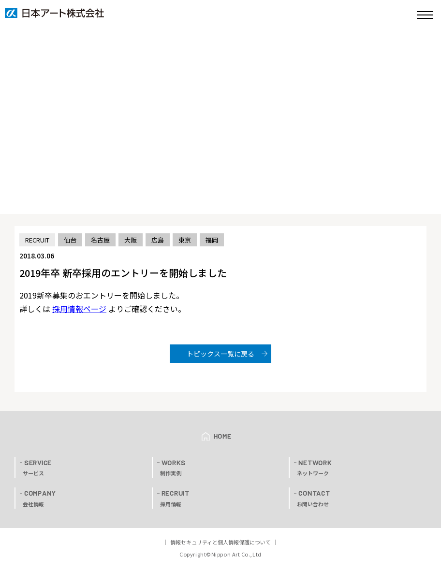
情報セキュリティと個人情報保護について (220, 542)
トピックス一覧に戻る (220, 353)
